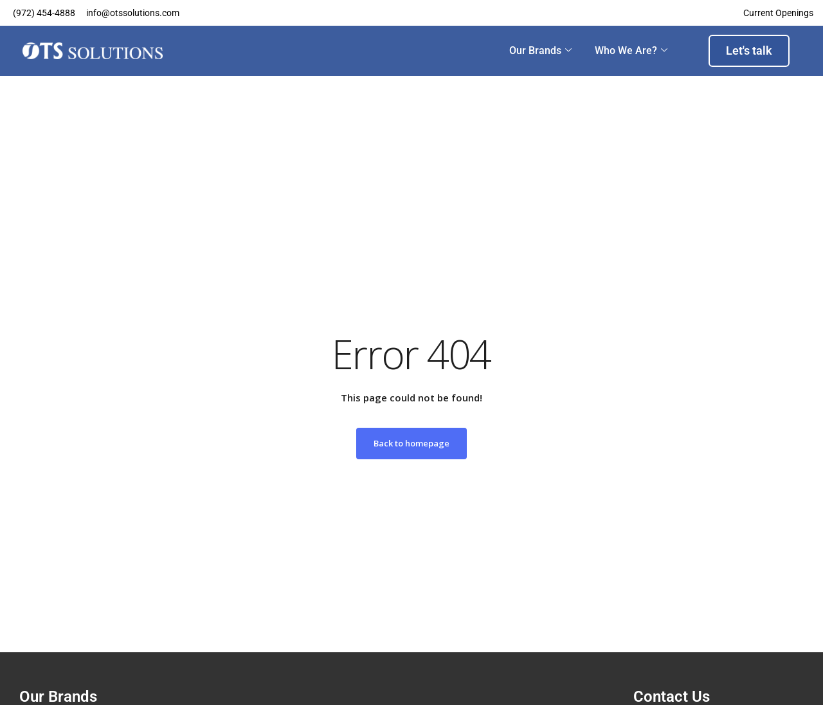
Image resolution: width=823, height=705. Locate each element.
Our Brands (540, 51)
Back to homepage (411, 443)
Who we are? (631, 51)
